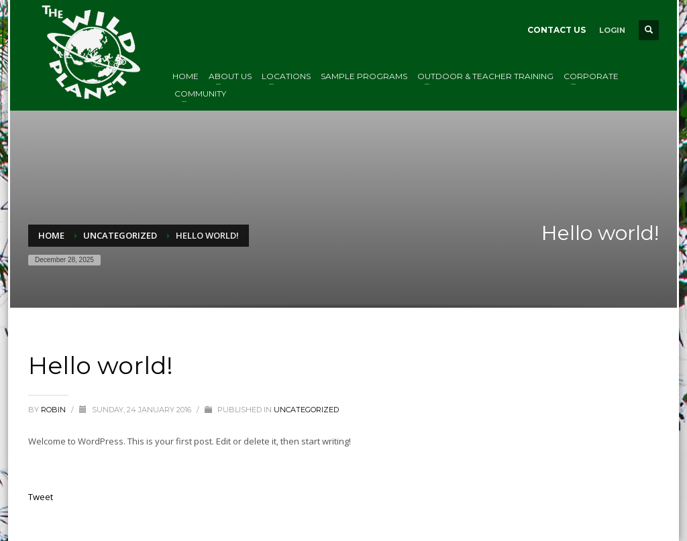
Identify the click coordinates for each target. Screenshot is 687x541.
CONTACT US (556, 30)
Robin (54, 409)
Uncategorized (306, 409)
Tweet (40, 497)
